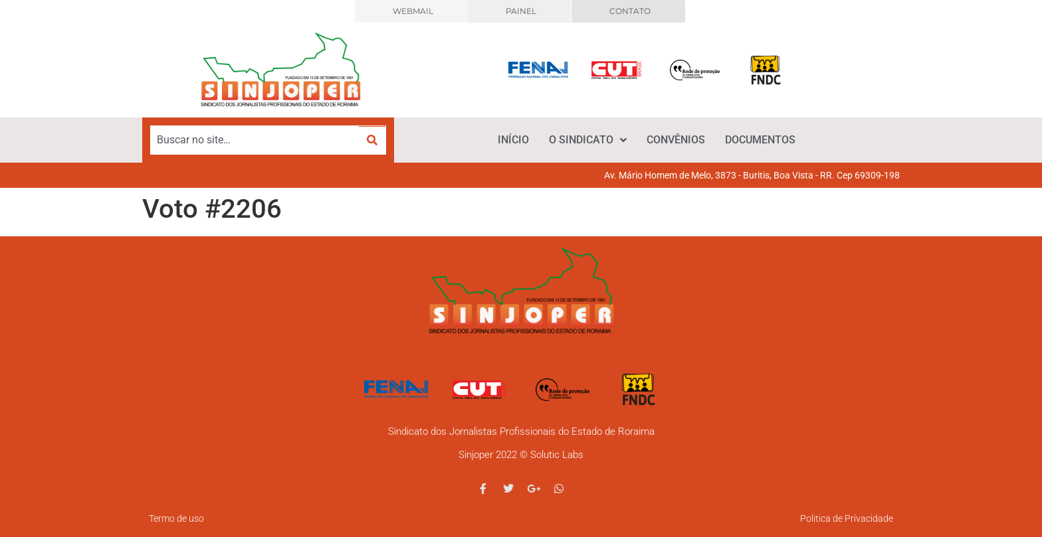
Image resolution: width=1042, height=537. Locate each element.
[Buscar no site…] (255, 140)
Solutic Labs (556, 455)
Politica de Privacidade (846, 518)
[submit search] (372, 140)
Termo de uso (176, 518)
